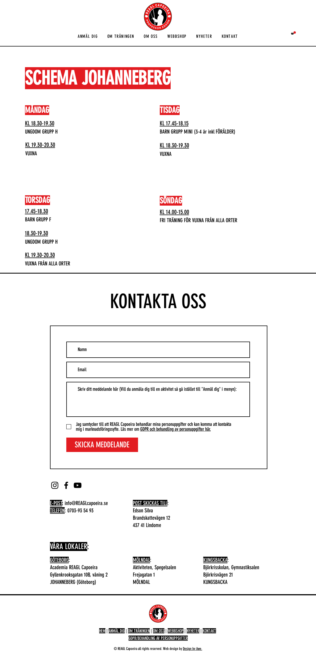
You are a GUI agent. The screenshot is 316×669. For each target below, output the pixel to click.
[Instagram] (55, 485)
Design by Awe (192, 648)
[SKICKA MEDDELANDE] (102, 445)
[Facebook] (66, 485)
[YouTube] (77, 485)
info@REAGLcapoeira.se (86, 503)
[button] (88, 36)
